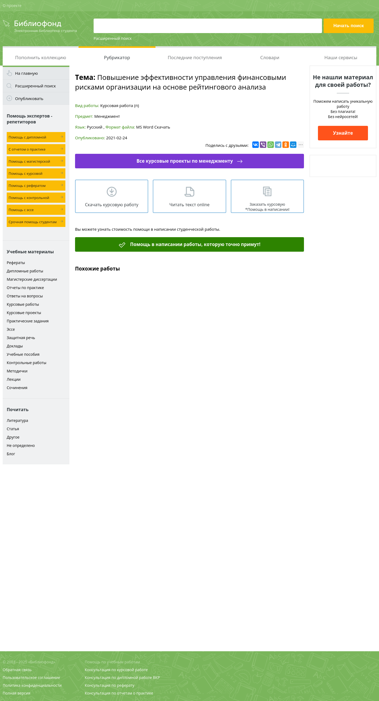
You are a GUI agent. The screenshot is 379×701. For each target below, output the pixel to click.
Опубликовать (29, 98)
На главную (26, 73)
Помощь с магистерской (29, 161)
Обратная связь (17, 669)
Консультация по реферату (109, 685)
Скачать (162, 127)
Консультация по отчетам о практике (119, 693)
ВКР (156, 677)
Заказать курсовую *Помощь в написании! (267, 207)
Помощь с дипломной (27, 137)
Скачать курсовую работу (111, 205)
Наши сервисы (340, 57)
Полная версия (16, 693)
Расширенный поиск (113, 38)
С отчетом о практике (27, 149)
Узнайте (343, 133)
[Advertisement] (36, 551)
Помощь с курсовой (25, 173)
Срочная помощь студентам (33, 221)
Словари (269, 57)
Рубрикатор (117, 57)
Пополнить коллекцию (40, 57)
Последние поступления (195, 57)
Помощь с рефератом (27, 185)
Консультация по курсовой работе (116, 669)
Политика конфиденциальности (32, 685)
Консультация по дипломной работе (118, 677)
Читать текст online (189, 205)
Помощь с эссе (21, 209)
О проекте (12, 5)
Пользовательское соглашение (31, 677)
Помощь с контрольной (29, 197)
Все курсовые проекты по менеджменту (184, 161)
